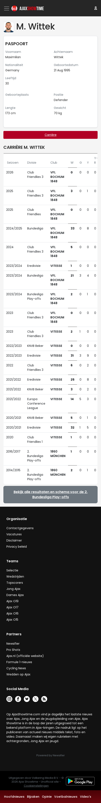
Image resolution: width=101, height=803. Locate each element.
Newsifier (13, 643)
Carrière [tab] (51, 135)
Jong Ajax (13, 589)
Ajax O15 (12, 619)
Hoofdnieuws (14, 797)
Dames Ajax (15, 595)
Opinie (47, 797)
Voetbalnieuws (65, 797)
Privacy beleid (16, 546)
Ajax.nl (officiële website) (25, 656)
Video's (85, 797)
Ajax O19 (12, 601)
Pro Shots (13, 650)
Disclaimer (14, 540)
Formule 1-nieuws (19, 662)
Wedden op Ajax (18, 674)
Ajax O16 (12, 613)
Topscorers (14, 583)
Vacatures (14, 534)
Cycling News (16, 668)
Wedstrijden (15, 576)
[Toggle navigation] (7, 8)
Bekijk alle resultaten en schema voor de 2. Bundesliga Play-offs (51, 494)
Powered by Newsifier (50, 755)
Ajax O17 (12, 607)
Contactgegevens (20, 528)
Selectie (12, 570)
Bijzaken (33, 797)
